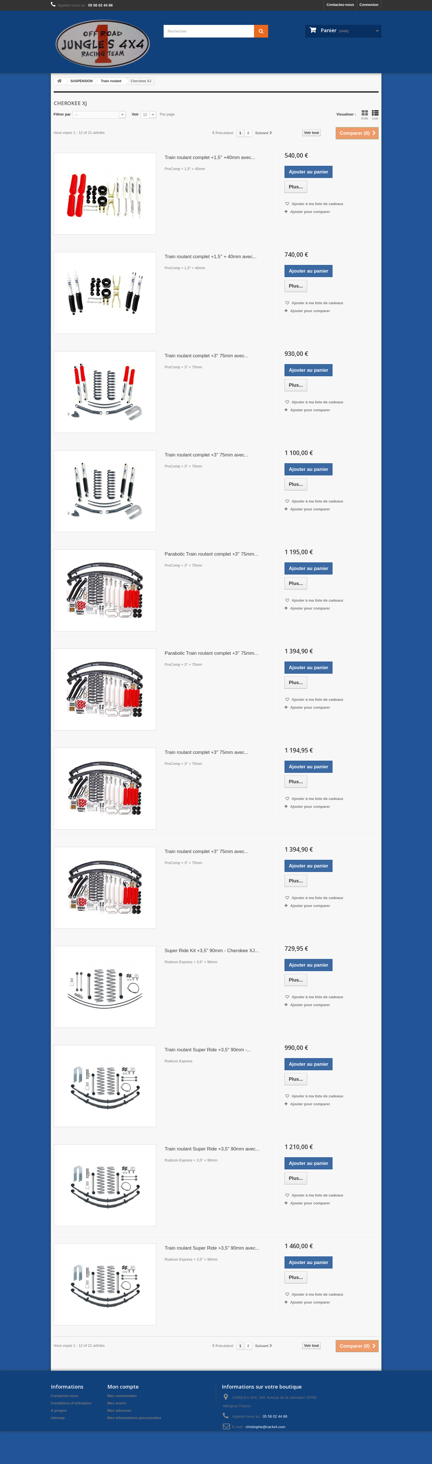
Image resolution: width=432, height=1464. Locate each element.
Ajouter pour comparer (310, 212)
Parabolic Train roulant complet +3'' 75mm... (211, 554)
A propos (59, 1410)
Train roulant (111, 81)
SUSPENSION (81, 81)
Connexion (368, 5)
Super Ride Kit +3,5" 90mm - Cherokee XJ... (212, 950)
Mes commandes (122, 1396)
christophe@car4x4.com (265, 1427)
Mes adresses (119, 1410)
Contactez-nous (340, 5)
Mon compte (123, 1386)
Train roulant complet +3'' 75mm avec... (206, 355)
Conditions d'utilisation (71, 1403)
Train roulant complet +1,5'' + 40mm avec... (211, 256)
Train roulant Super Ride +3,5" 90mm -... (208, 1049)
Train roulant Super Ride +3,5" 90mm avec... (212, 1149)
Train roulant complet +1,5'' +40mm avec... (210, 157)
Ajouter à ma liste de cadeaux (317, 204)
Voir (135, 114)
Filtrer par (62, 114)
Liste (375, 115)
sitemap (58, 1418)
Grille (364, 115)
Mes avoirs (116, 1403)
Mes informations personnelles (134, 1418)
